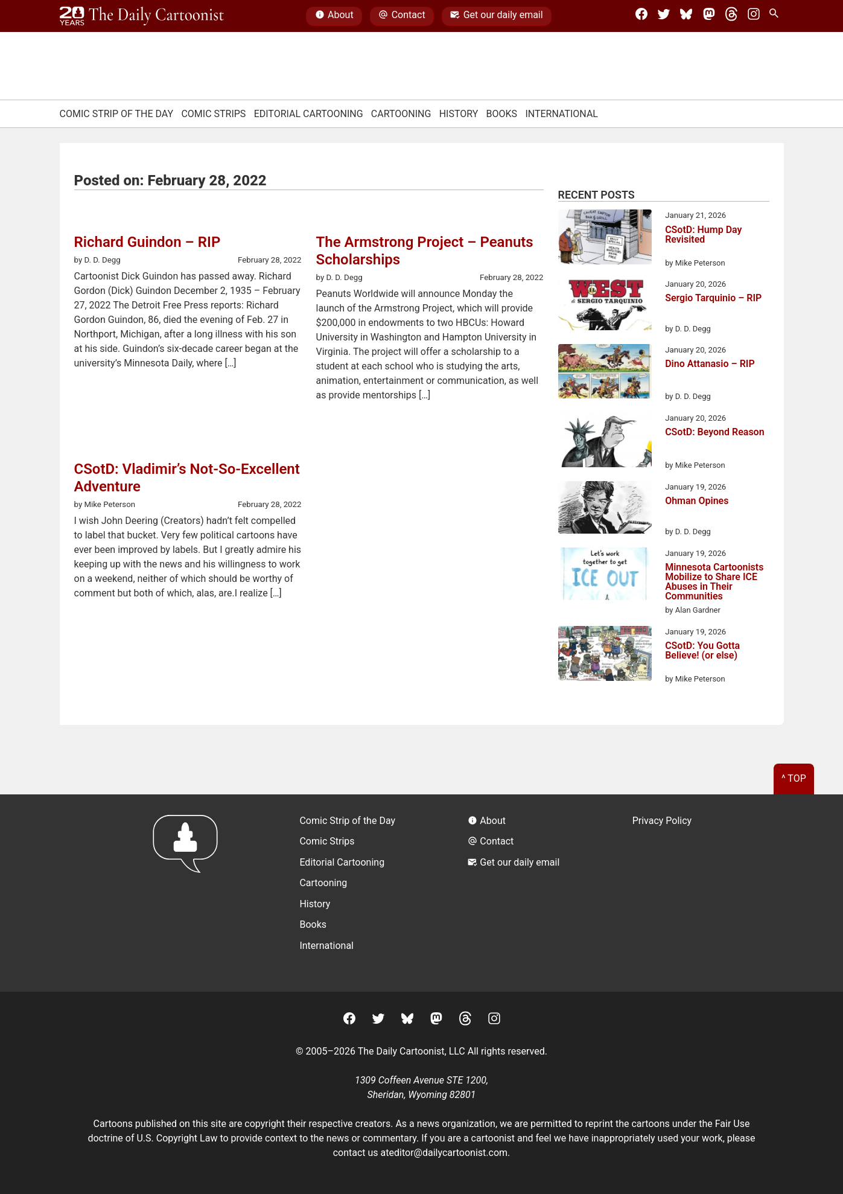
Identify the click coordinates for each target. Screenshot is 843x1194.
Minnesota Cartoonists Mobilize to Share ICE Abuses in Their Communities (714, 582)
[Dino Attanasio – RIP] (605, 373)
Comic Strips (213, 114)
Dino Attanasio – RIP (710, 364)
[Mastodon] (709, 16)
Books (502, 114)
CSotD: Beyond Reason (714, 432)
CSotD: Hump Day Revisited (703, 235)
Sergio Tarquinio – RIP (713, 298)
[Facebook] (641, 16)
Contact (401, 16)
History (459, 114)
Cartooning (401, 114)
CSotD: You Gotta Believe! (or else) (702, 651)
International (561, 114)
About (334, 16)
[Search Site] (776, 16)
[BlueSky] (686, 16)
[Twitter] (664, 16)
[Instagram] (753, 16)
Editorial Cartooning (308, 114)
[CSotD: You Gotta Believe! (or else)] (605, 655)
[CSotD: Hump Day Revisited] (605, 239)
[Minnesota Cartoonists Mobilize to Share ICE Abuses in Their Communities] (605, 576)
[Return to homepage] (189, 893)
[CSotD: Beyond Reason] (605, 441)
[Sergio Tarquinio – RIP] (605, 306)
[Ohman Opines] (605, 509)
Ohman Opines (696, 501)
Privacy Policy (662, 820)
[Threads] (731, 16)
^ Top (793, 778)
